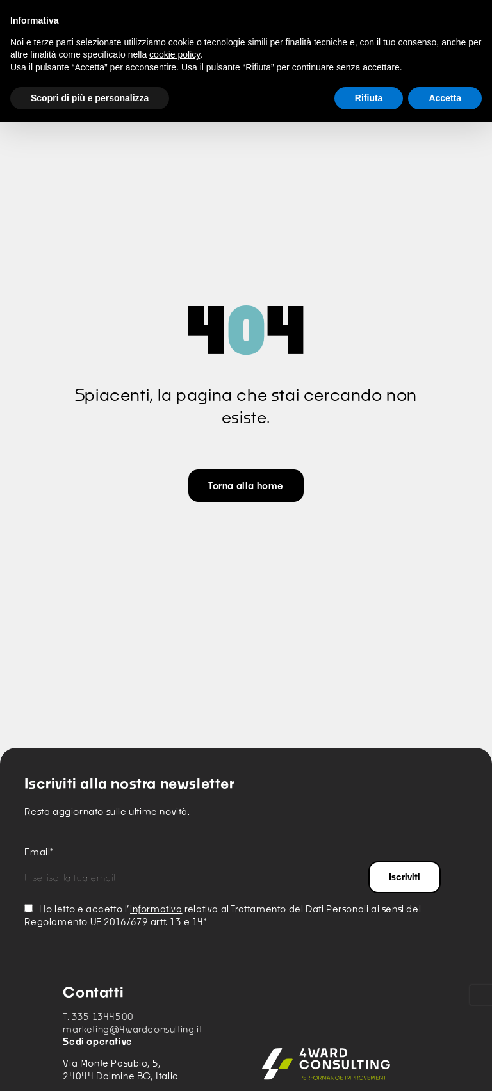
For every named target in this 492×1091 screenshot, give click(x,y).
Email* (38, 851)
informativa (156, 908)
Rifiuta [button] (369, 98)
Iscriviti (404, 876)
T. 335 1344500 (98, 1016)
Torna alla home (246, 485)
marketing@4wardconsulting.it (132, 1029)
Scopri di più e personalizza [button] (90, 98)
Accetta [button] (445, 98)
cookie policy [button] (174, 54)
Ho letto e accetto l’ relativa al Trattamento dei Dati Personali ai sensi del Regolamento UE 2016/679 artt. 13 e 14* (222, 915)
